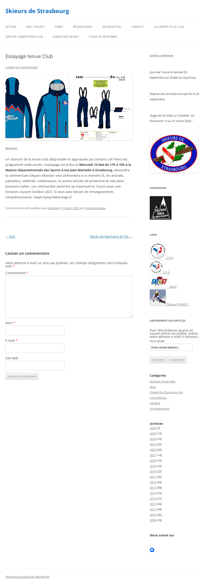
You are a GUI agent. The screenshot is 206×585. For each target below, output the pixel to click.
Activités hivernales (163, 381)
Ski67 (163, 287)
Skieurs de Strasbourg (37, 11)
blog (153, 387)
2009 (153, 520)
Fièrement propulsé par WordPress (27, 577)
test (10, 236)
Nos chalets (35, 27)
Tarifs (58, 27)
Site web (11, 358)
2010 (153, 515)
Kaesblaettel (111, 27)
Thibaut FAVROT (169, 304)
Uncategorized (159, 408)
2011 (153, 509)
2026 (153, 428)
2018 (153, 471)
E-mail (11, 340)
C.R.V (161, 258)
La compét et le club (169, 27)
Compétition (158, 398)
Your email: (157, 341)
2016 (153, 482)
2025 (153, 433)
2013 (153, 498)
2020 (153, 460)
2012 (153, 504)
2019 (153, 466)
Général (53, 208)
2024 (153, 439)
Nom (10, 323)
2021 (153, 455)
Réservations (82, 27)
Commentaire (17, 273)
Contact (137, 27)
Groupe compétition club (24, 37)
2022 (153, 450)
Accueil (10, 27)
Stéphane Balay (95, 208)
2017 (153, 477)
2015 (153, 488)
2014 (153, 493)
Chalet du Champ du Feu (166, 392)
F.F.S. (160, 272)
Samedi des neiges (66, 37)
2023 (153, 444)
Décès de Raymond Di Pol (111, 236)
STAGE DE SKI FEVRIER (103, 37)
